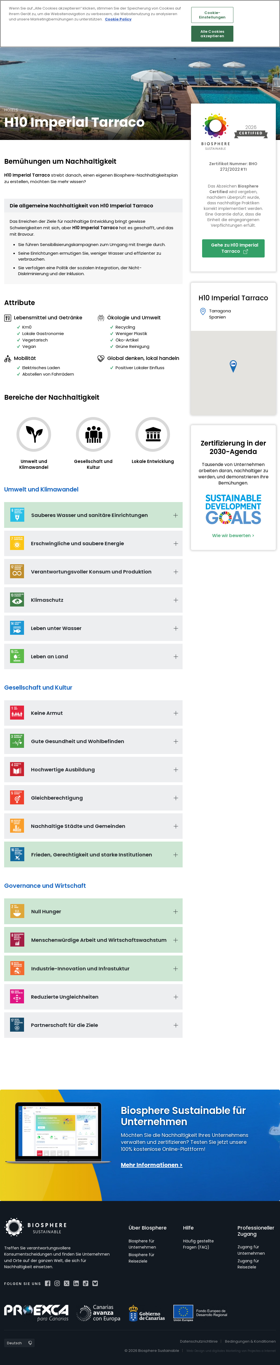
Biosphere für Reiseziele (141, 1258)
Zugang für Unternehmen (251, 1250)
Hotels (11, 110)
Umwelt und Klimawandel (33, 464)
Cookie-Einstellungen (212, 15)
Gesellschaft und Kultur (93, 464)
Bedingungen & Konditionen (250, 1341)
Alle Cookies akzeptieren (212, 34)
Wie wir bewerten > (233, 535)
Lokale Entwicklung (153, 461)
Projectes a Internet (262, 1351)
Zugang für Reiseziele (248, 1264)
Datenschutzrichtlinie (199, 1341)
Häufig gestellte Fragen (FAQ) (198, 1244)
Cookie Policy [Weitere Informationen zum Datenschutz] (118, 19)
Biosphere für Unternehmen (142, 1244)
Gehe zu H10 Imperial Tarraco (234, 248)
